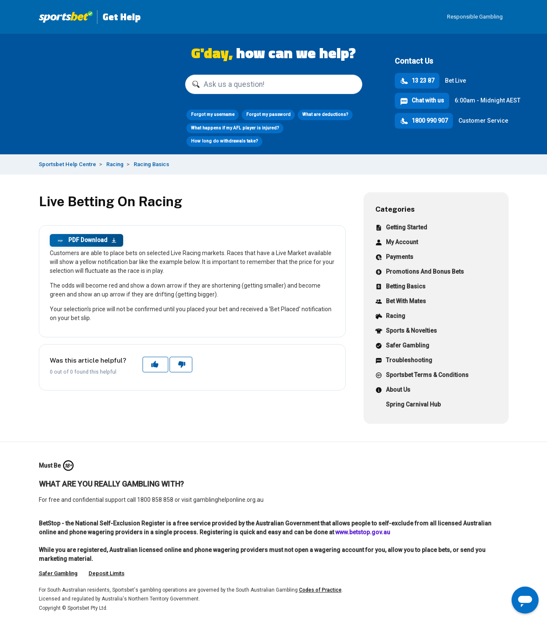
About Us (392, 390)
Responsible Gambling (475, 16)
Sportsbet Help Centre (67, 164)
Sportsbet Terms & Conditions (422, 376)
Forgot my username (212, 114)
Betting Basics (400, 287)
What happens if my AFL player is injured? (235, 128)
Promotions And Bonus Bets (419, 272)
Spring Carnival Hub (408, 405)
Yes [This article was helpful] (156, 364)
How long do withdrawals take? (224, 141)
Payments (394, 257)
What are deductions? (325, 114)
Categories (395, 209)
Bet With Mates (400, 302)
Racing (115, 164)
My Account (396, 243)
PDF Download (86, 240)
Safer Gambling (402, 346)
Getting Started (401, 228)
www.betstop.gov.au (362, 532)
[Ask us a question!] (273, 84)
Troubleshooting (403, 361)
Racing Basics (151, 164)
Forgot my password (268, 114)
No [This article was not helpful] (181, 364)
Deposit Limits (106, 573)
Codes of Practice (320, 590)
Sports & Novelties (406, 331)
